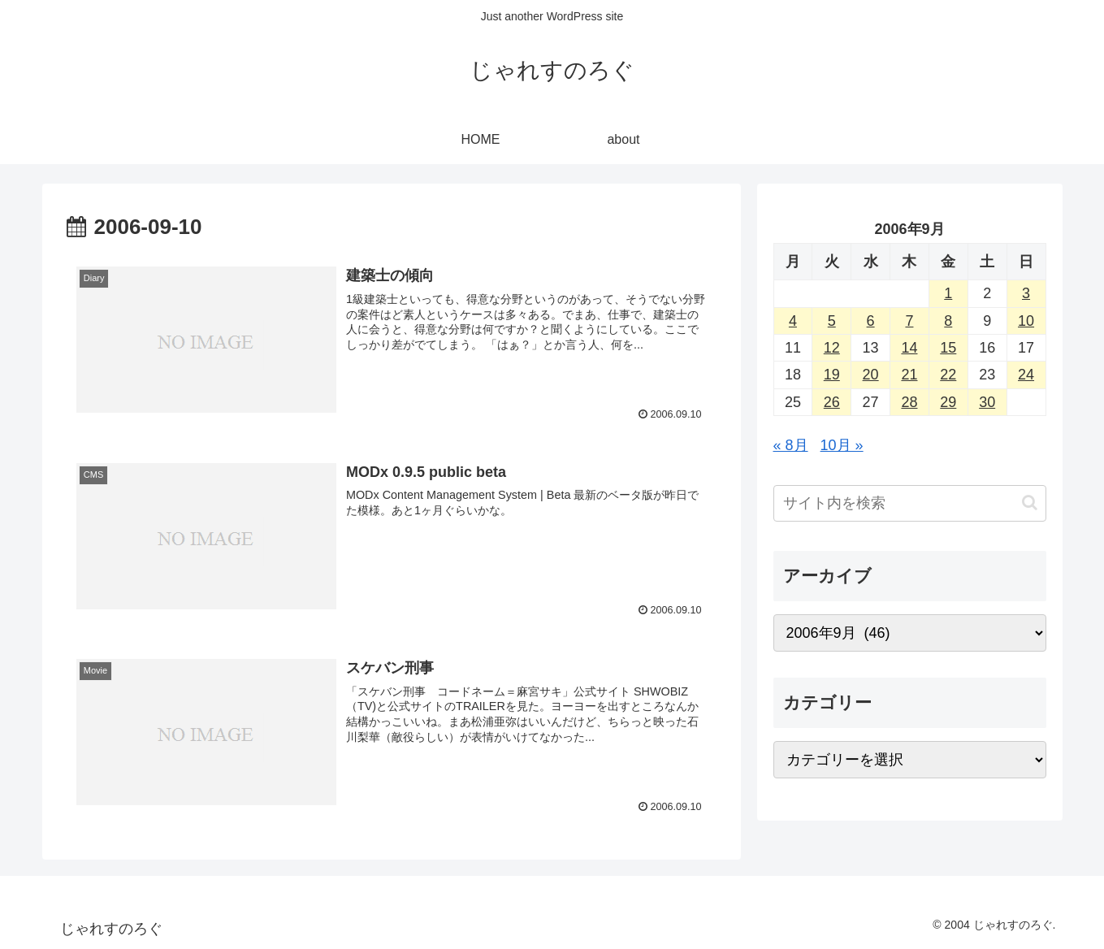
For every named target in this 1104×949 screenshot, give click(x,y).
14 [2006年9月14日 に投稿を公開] (909, 348)
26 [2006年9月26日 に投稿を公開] (832, 402)
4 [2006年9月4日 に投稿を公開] (793, 321)
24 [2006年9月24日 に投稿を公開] (1026, 374)
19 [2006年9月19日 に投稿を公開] (832, 374)
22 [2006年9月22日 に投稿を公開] (948, 374)
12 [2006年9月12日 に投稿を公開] (832, 348)
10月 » (842, 445)
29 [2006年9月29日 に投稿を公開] (948, 402)
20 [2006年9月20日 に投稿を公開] (871, 374)
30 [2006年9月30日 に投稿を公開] (987, 402)
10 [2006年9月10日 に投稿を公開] (1026, 321)
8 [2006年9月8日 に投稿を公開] (948, 321)
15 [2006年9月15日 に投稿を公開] (948, 348)
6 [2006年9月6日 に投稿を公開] (871, 321)
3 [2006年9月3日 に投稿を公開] (1026, 293)
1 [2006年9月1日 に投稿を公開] (948, 293)
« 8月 (790, 445)
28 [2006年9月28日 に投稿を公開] (909, 402)
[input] (909, 503)
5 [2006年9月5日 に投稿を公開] (832, 321)
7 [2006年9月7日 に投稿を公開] (909, 321)
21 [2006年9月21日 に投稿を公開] (909, 374)
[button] (1029, 502)
